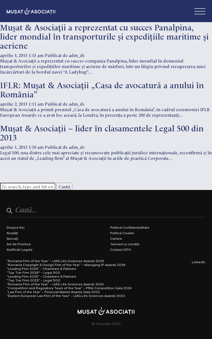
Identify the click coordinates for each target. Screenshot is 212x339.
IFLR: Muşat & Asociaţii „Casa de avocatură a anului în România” (102, 89)
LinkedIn (198, 262)
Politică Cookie (122, 233)
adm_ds (77, 55)
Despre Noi (16, 227)
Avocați (12, 238)
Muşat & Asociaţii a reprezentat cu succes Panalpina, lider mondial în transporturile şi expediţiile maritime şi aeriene (104, 36)
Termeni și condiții (124, 244)
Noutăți (12, 233)
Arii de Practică (19, 244)
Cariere (116, 238)
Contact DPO (120, 249)
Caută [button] (64, 186)
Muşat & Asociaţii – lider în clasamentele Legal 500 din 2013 (102, 132)
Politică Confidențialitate (129, 227)
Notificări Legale (20, 249)
